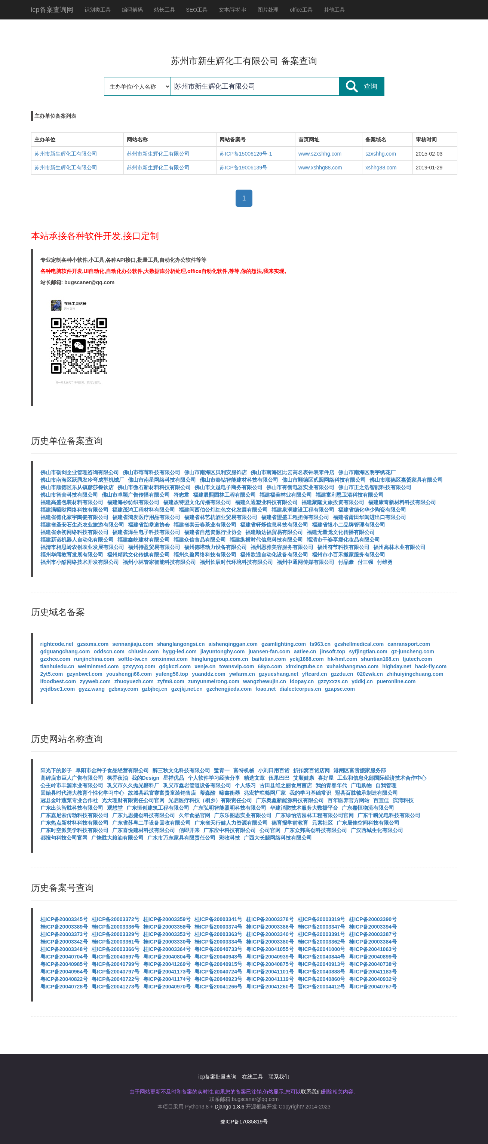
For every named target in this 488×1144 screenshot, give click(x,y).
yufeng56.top (172, 674)
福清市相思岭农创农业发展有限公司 (82, 547)
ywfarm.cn (242, 674)
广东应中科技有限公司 (229, 830)
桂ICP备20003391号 (322, 934)
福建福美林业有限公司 (286, 495)
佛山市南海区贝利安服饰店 (215, 472)
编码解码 (132, 10)
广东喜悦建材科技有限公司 (143, 830)
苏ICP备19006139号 (243, 168)
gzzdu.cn (342, 674)
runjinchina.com (94, 659)
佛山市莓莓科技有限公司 (151, 472)
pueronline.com (396, 681)
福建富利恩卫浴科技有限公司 (350, 495)
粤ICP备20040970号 (167, 987)
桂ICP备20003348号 (64, 949)
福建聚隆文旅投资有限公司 (332, 502)
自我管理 (385, 785)
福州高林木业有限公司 (399, 547)
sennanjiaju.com (132, 644)
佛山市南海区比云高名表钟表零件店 (292, 472)
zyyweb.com (95, 681)
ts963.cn (320, 644)
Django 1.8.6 (229, 1107)
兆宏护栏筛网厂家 (265, 793)
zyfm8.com (170, 681)
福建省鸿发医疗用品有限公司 (146, 517)
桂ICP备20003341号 (218, 919)
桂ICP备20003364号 (167, 949)
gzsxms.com (92, 644)
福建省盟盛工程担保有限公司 (295, 517)
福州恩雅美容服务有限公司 (282, 547)
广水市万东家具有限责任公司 (181, 838)
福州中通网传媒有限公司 (305, 562)
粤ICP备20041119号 (270, 979)
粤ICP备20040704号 (64, 957)
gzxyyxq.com (138, 666)
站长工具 (164, 10)
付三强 (365, 562)
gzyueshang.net (278, 674)
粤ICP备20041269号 (167, 964)
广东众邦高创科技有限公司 (315, 830)
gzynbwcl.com (84, 674)
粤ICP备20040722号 (115, 979)
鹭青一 (222, 770)
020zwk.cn (370, 674)
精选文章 (254, 778)
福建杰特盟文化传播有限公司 (197, 502)
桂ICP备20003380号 (270, 942)
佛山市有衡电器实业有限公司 (300, 487)
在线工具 (252, 1077)
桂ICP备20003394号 (373, 927)
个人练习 (245, 785)
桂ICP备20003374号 (218, 927)
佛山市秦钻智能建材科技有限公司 (239, 480)
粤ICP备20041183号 (373, 972)
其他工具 (334, 10)
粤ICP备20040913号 (322, 964)
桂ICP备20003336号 (115, 927)
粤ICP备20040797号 (115, 972)
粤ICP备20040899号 (373, 957)
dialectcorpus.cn (300, 689)
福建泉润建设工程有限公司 (302, 510)
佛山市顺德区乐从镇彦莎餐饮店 (77, 487)
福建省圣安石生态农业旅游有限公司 (82, 525)
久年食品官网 (194, 815)
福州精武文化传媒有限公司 (138, 555)
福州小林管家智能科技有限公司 (159, 562)
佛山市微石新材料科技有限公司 (154, 487)
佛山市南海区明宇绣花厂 (367, 472)
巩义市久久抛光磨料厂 (133, 785)
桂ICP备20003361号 (115, 942)
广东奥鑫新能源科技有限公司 (290, 800)
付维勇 (385, 562)
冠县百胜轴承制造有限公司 (366, 793)
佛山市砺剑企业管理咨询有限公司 (79, 472)
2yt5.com (51, 674)
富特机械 (243, 770)
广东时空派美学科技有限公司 (74, 830)
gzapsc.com (340, 689)
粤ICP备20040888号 (322, 972)
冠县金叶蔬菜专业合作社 (69, 800)
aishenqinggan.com (233, 644)
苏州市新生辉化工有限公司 (65, 154)
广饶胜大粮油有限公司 (117, 838)
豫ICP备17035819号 (244, 1122)
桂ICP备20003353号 (167, 934)
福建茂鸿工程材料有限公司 (143, 510)
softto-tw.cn (133, 659)
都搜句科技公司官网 (64, 838)
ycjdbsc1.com (57, 689)
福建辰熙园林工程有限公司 (224, 495)
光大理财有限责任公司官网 (133, 800)
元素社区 (322, 823)
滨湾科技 (403, 800)
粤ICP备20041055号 (270, 949)
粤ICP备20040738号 (373, 964)
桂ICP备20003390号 (373, 919)
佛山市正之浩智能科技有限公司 (374, 487)
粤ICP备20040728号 (64, 987)
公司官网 (270, 830)
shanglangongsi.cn (181, 644)
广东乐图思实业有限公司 (242, 815)
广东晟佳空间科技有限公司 (368, 823)
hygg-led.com (180, 651)
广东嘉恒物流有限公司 (368, 808)
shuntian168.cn (380, 659)
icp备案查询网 (52, 9)
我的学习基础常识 (310, 793)
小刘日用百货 (273, 770)
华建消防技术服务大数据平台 (304, 808)
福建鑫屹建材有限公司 (143, 540)
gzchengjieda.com (229, 689)
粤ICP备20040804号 (167, 957)
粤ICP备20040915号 (218, 964)
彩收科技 (229, 838)
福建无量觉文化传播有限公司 (341, 532)
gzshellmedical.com (359, 644)
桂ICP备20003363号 (218, 934)
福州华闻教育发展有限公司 (71, 555)
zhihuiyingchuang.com (415, 674)
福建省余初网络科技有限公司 (74, 532)
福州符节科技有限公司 (343, 547)
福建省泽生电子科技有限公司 (146, 532)
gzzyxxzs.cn (332, 681)
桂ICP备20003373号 (64, 934)
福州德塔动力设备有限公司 (215, 547)
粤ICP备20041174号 (167, 979)
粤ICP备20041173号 (167, 972)
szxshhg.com (380, 154)
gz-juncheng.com (412, 651)
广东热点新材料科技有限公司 (74, 823)
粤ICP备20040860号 (322, 979)
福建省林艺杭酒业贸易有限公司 (220, 517)
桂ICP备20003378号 (270, 919)
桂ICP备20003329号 (115, 934)
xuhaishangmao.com (352, 666)
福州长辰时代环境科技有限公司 (236, 562)
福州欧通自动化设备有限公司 (274, 555)
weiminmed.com (98, 666)
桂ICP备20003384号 (373, 942)
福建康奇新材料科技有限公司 (402, 502)
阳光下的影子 (56, 770)
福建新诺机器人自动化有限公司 (77, 540)
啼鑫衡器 (229, 793)
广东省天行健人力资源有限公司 (231, 823)
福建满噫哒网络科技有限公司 (74, 510)
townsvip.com (236, 666)
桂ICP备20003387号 (373, 934)
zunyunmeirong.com (213, 681)
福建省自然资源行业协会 (213, 532)
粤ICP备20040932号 (373, 979)
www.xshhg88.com (320, 168)
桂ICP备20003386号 (270, 927)
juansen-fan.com (269, 651)
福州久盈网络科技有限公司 (205, 555)
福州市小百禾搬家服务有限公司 (348, 555)
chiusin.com (143, 651)
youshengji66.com (129, 674)
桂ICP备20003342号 (64, 942)
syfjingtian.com (368, 651)
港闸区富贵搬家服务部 (360, 770)
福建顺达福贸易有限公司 (274, 532)
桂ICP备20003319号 (322, 919)
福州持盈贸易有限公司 (154, 547)
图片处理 (268, 10)
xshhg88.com (380, 168)
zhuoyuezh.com (134, 681)
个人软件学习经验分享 (214, 778)
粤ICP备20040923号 (218, 979)
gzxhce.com (55, 659)
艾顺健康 (303, 778)
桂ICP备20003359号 (167, 919)
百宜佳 (381, 800)
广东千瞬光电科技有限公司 (388, 815)
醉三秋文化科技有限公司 (181, 770)
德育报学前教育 (289, 823)
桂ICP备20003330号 (167, 942)
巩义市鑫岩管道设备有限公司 (197, 785)
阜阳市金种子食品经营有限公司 (112, 770)
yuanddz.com (208, 674)
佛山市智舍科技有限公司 (69, 495)
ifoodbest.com (58, 681)
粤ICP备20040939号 (270, 957)
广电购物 (361, 785)
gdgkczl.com (175, 666)
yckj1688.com (307, 659)
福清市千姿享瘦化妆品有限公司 (343, 540)
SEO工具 (197, 10)
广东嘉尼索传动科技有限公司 (74, 815)
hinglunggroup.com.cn (219, 659)
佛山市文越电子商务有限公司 (228, 487)
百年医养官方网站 (348, 800)
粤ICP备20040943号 (218, 957)
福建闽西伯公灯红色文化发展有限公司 (223, 510)
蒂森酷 (207, 793)
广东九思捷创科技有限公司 (143, 815)
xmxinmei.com (169, 659)
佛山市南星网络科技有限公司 (162, 480)
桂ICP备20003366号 (115, 949)
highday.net (396, 666)
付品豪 (346, 562)
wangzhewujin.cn (264, 681)
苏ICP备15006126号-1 (246, 154)
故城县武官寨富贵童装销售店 (162, 793)
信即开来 (189, 830)
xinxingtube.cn (304, 666)
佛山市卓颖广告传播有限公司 (136, 495)
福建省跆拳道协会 (149, 525)
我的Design (146, 778)
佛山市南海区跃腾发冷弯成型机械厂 (82, 480)
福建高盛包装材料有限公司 (71, 502)
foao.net (265, 689)
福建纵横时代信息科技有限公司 (266, 540)
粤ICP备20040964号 (64, 972)
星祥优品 (173, 778)
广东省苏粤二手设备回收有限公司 (151, 823)
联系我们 (278, 1077)
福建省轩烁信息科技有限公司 (274, 525)
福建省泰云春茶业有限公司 (205, 525)
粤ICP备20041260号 (270, 987)
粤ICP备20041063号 (373, 949)
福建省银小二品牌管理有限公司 (348, 525)
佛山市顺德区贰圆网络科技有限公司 (324, 480)
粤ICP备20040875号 (270, 964)
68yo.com (270, 666)
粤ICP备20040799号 (115, 964)
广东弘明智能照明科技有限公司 (229, 808)
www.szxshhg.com (319, 154)
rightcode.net (57, 644)
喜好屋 (326, 778)
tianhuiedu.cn (57, 666)
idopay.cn (302, 681)
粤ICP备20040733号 (218, 949)
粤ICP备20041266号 (218, 987)
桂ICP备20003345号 (64, 919)
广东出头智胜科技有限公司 (71, 808)
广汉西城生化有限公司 (377, 830)
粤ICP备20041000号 (322, 949)
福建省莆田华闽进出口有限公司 (369, 517)
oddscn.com (109, 651)
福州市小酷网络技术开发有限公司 (79, 562)
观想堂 (115, 808)
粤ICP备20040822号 (64, 979)
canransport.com (408, 644)
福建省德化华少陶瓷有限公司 (372, 510)
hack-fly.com (431, 666)
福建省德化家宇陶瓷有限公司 (74, 517)
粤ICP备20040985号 (64, 964)
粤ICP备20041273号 (115, 987)
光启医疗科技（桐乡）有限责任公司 (210, 800)
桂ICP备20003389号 (64, 927)
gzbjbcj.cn (154, 689)
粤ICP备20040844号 (322, 957)
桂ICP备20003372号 (115, 919)
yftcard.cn (314, 674)
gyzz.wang (92, 689)
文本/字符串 (232, 10)
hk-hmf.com (342, 659)
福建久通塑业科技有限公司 (266, 502)
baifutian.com (269, 659)
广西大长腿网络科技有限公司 (278, 838)
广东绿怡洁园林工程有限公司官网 (314, 815)
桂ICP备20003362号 (322, 942)
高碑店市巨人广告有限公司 (71, 778)
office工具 (301, 10)
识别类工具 (98, 10)
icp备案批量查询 (218, 1077)
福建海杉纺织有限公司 (133, 502)
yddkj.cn (362, 681)
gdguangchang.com (65, 651)
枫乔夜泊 (117, 778)
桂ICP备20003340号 (270, 934)
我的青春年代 (331, 785)
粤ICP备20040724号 (218, 972)
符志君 (181, 495)
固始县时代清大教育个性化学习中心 (82, 793)
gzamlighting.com (283, 644)
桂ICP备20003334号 (218, 942)
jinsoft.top (333, 651)
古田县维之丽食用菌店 (286, 785)
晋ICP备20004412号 (322, 987)
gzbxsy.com (123, 689)
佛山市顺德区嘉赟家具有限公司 (406, 480)
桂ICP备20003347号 (322, 927)
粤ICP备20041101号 (270, 972)
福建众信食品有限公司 (200, 540)
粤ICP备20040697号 (115, 957)
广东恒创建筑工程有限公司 (157, 808)
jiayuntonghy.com (222, 651)
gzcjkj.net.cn (187, 689)
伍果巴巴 (278, 778)
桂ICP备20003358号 (167, 927)
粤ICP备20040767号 (373, 987)
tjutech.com (417, 659)
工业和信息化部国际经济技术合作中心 (381, 778)
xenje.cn (204, 666)
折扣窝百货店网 (311, 770)
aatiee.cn (305, 651)
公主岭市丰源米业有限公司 (71, 785)
